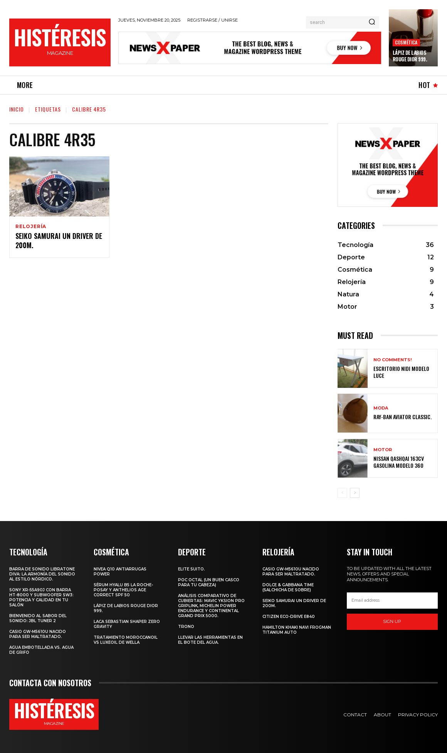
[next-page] (355, 493)
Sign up (392, 621)
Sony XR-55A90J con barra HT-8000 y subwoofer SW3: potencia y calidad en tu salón (41, 597)
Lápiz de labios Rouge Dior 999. (410, 56)
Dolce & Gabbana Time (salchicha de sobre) (288, 587)
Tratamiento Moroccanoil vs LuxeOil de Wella (126, 640)
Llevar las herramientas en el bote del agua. (210, 640)
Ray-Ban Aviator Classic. (402, 417)
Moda (380, 408)
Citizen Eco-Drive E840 (288, 616)
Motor (382, 450)
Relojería (30, 226)
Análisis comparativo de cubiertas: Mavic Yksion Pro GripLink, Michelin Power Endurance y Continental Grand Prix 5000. (211, 605)
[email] (392, 600)
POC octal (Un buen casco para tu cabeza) (208, 582)
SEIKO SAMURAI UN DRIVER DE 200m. (58, 241)
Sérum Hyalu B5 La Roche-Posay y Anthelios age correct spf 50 (123, 589)
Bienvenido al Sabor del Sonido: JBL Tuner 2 (38, 618)
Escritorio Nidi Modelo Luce (401, 371)
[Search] (372, 22)
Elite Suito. (191, 569)
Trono (186, 626)
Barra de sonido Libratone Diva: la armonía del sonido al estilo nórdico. (42, 574)
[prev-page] (342, 493)
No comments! (392, 360)
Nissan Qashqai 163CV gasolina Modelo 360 (398, 461)
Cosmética (406, 42)
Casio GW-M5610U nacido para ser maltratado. (37, 634)
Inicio (16, 109)
